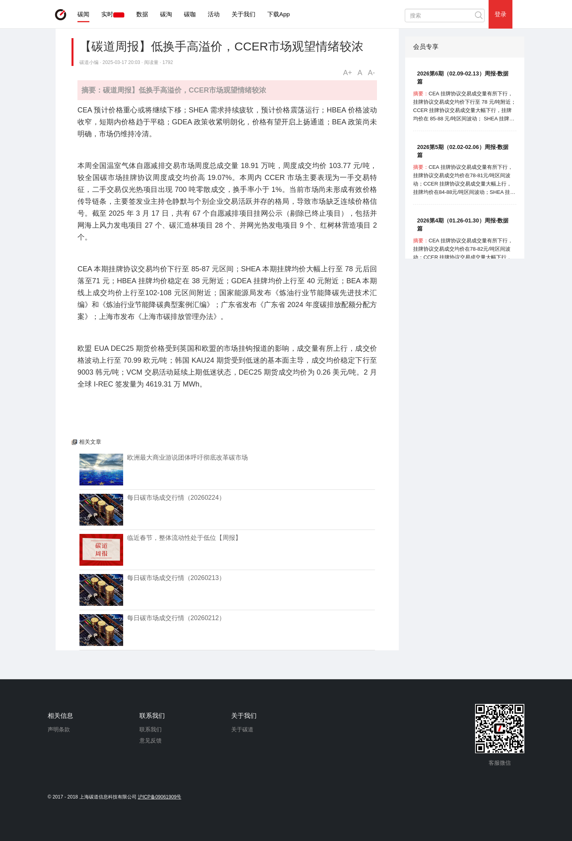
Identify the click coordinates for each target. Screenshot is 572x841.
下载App (278, 14)
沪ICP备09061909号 (159, 797)
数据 (142, 14)
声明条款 (59, 729)
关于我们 (243, 14)
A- (371, 73)
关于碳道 (242, 729)
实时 (107, 14)
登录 (500, 14)
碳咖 (190, 14)
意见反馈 (150, 740)
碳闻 (83, 14)
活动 (214, 14)
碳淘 (166, 14)
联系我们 (150, 729)
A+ (347, 73)
